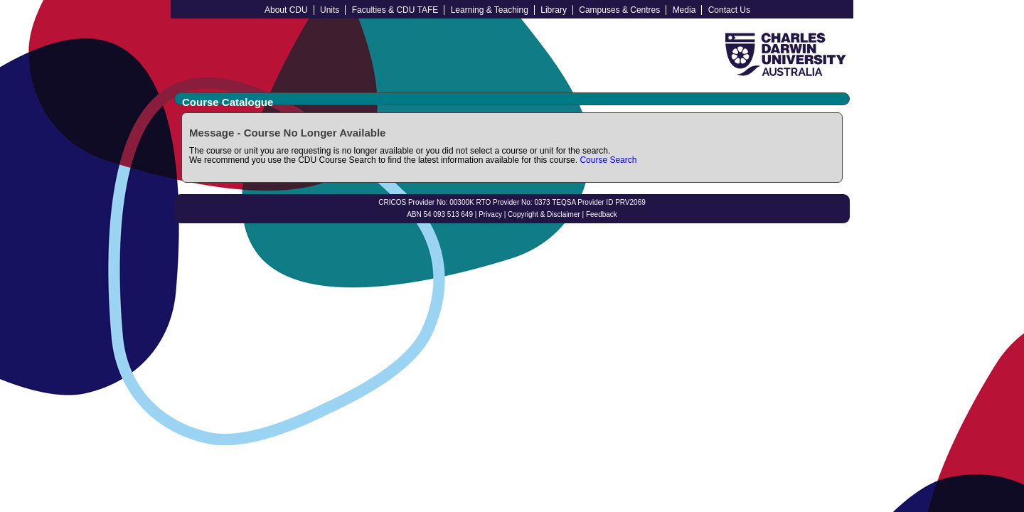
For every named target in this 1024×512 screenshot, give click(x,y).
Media (684, 10)
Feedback (601, 214)
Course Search (608, 160)
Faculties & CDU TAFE (395, 10)
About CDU (286, 10)
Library (553, 10)
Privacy (490, 214)
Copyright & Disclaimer (544, 214)
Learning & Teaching (489, 10)
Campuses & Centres (619, 10)
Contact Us (729, 10)
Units (329, 10)
